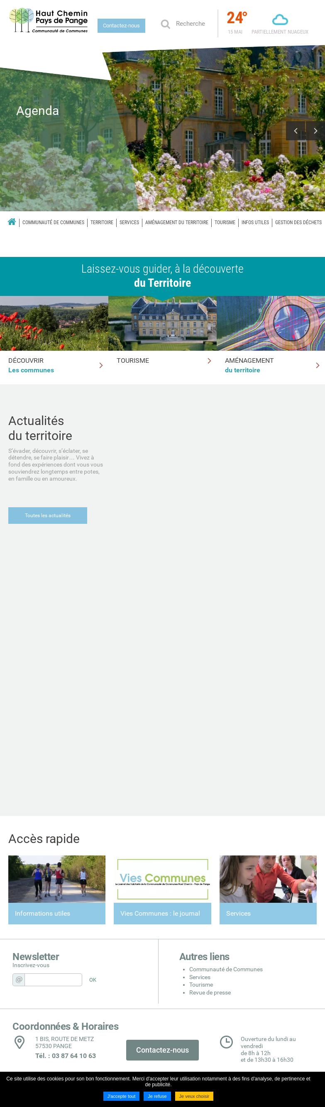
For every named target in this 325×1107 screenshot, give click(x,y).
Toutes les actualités (48, 515)
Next (315, 130)
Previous (295, 130)
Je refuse (157, 1096)
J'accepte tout (122, 1096)
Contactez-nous (121, 25)
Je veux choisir (194, 1096)
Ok (165, 23)
